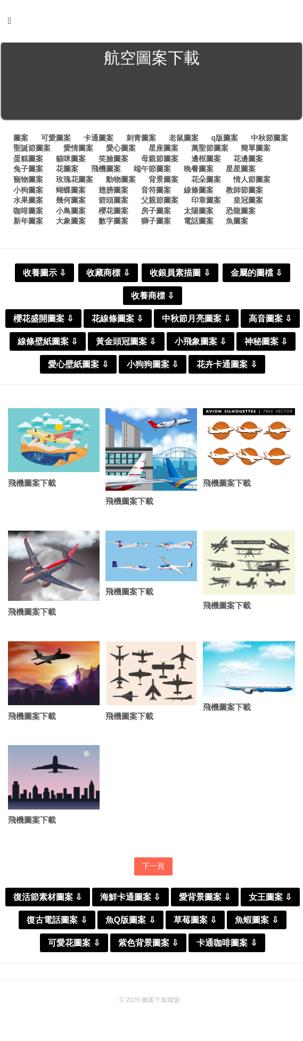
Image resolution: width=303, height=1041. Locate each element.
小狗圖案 (28, 192)
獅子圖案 (156, 223)
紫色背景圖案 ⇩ (148, 946)
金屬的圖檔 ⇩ (256, 274)
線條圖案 (199, 192)
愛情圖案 (78, 150)
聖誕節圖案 (32, 150)
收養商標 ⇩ (152, 297)
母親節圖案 (159, 160)
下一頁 (153, 869)
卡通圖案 (98, 140)
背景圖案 (163, 181)
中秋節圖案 (269, 140)
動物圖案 (121, 181)
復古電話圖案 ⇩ (57, 923)
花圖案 (67, 171)
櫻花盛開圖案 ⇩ (43, 320)
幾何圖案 (71, 202)
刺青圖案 (141, 140)
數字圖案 (113, 223)
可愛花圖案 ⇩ (74, 946)
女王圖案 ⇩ (270, 900)
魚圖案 (237, 223)
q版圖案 (224, 140)
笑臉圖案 (113, 160)
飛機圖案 (106, 171)
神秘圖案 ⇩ (266, 343)
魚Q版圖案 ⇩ (130, 923)
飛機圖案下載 (32, 485)
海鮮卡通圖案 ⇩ (130, 900)
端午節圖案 (152, 171)
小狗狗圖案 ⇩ (152, 366)
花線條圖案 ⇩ (117, 320)
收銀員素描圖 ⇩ (180, 274)
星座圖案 (163, 150)
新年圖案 (28, 223)
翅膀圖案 (113, 192)
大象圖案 (71, 223)
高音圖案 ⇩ (270, 320)
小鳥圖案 (71, 213)
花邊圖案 (248, 160)
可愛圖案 (56, 140)
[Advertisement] (151, 98)
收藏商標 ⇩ (107, 274)
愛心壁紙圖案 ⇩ (78, 366)
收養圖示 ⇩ (44, 274)
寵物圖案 (28, 181)
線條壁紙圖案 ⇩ (48, 343)
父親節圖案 (159, 202)
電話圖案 (199, 223)
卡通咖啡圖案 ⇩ (226, 946)
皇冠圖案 (248, 202)
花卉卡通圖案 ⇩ (226, 366)
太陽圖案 (199, 213)
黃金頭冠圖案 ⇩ (126, 343)
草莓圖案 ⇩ (195, 923)
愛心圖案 (121, 150)
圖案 (20, 140)
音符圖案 (156, 192)
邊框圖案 (206, 160)
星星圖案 (241, 171)
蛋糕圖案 (28, 160)
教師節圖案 (244, 192)
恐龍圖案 (241, 213)
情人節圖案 (252, 181)
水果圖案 (28, 202)
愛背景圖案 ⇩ (205, 900)
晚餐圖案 (199, 171)
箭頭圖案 (113, 202)
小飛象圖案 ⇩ (200, 343)
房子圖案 (156, 213)
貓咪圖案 (71, 160)
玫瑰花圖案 (74, 181)
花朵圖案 (206, 181)
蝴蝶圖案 (71, 192)
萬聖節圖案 (209, 150)
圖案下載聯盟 (161, 1003)
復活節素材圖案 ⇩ (47, 900)
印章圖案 (206, 202)
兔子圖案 (28, 171)
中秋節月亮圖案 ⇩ (196, 320)
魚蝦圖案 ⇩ (256, 923)
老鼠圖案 (184, 140)
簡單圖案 (256, 150)
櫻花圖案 (113, 213)
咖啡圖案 (28, 213)
